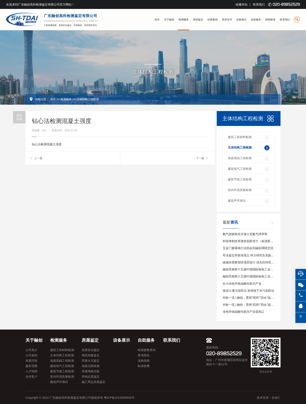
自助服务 (256, 19)
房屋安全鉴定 (90, 350)
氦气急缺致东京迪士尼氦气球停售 (245, 234)
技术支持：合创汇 (268, 397)
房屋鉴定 (198, 19)
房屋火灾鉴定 (90, 360)
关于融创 (169, 19)
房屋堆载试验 (90, 371)
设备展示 (241, 19)
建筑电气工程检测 (248, 169)
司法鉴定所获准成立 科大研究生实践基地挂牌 (253, 255)
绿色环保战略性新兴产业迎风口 (243, 311)
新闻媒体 (270, 19)
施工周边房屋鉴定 (93, 382)
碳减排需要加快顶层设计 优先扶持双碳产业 (251, 262)
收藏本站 (242, 4)
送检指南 (144, 360)
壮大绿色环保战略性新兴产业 (242, 283)
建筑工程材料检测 (248, 137)
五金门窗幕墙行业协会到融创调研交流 (248, 248)
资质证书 (227, 19)
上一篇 (38, 158)
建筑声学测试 (248, 201)
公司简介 (31, 350)
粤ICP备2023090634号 (119, 397)
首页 (157, 19)
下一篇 (200, 158)
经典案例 (212, 19)
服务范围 (31, 366)
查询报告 (144, 355)
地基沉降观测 (90, 366)
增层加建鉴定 (90, 355)
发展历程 (31, 360)
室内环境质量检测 (248, 190)
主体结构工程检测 (88, 99)
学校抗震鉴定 (90, 376)
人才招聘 (31, 371)
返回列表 (19, 117)
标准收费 (144, 366)
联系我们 (259, 4)
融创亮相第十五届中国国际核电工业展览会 (251, 269)
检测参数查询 (147, 350)
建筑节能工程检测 (248, 179)
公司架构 (31, 355)
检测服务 (183, 19)
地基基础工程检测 (248, 158)
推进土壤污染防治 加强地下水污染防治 (248, 290)
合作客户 (31, 376)
